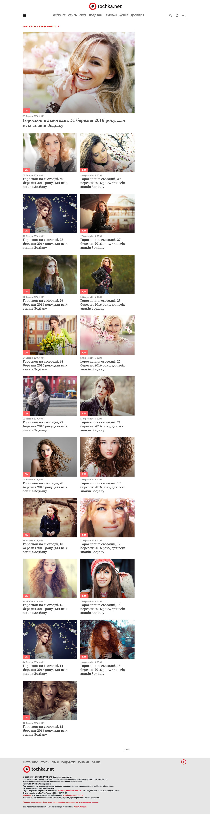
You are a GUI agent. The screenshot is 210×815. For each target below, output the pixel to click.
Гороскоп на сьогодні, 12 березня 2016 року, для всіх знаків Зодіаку (45, 730)
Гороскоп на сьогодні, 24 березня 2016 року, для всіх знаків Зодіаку (45, 365)
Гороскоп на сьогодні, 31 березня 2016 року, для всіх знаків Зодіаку (74, 122)
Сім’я (82, 15)
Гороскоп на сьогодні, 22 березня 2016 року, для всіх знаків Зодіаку (45, 426)
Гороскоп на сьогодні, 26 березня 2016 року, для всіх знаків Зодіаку (45, 304)
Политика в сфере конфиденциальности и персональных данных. (70, 802)
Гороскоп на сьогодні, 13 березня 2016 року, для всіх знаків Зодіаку (102, 669)
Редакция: (27, 795)
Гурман (111, 15)
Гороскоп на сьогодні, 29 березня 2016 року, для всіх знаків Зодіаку (102, 183)
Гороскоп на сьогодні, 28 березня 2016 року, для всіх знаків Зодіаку (45, 243)
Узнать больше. (80, 807)
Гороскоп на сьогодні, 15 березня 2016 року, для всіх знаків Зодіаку (102, 609)
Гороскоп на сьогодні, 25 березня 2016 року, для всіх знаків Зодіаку (102, 304)
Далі (127, 749)
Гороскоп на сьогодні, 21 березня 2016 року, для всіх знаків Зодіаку (102, 426)
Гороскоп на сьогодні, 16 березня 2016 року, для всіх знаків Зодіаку (45, 609)
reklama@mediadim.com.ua (69, 791)
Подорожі (96, 15)
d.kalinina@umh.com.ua (73, 795)
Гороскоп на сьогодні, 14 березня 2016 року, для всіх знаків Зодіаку (45, 669)
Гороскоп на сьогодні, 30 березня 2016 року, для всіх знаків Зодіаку (45, 183)
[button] (177, 15)
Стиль (72, 15)
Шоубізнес (58, 15)
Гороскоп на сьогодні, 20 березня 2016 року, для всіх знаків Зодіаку (45, 487)
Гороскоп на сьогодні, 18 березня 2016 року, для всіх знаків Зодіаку (45, 548)
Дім (27, 111)
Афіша (123, 15)
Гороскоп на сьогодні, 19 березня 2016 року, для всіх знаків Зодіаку (102, 487)
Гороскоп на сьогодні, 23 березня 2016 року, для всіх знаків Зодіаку (102, 365)
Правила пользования (32, 802)
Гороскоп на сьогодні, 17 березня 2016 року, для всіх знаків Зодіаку (102, 548)
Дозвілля (137, 15)
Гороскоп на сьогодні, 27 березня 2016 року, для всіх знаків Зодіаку (102, 243)
